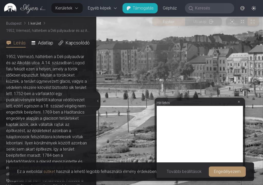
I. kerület (34, 23)
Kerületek (67, 8)
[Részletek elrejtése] (98, 52)
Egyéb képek (102, 8)
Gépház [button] (170, 8)
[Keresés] (212, 8)
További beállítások (184, 171)
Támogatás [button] (140, 8)
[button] (242, 8)
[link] (23, 8)
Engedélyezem (227, 171)
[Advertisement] (200, 45)
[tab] (17, 43)
